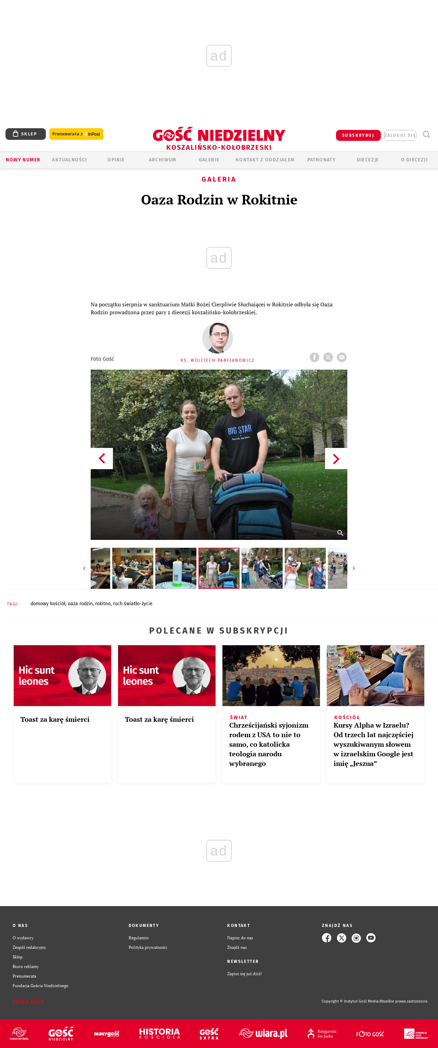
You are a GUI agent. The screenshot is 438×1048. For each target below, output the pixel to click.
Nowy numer (23, 160)
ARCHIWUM (163, 160)
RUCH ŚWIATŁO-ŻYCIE (133, 604)
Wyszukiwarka (426, 134)
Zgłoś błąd (28, 1001)
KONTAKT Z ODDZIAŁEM (265, 160)
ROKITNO (103, 604)
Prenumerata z (76, 134)
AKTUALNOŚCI (69, 160)
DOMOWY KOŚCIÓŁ (47, 604)
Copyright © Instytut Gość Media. (350, 1001)
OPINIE (116, 160)
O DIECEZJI (414, 160)
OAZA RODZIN (80, 604)
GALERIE (209, 160)
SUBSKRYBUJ (358, 135)
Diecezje (368, 160)
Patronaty (321, 160)
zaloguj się (400, 135)
